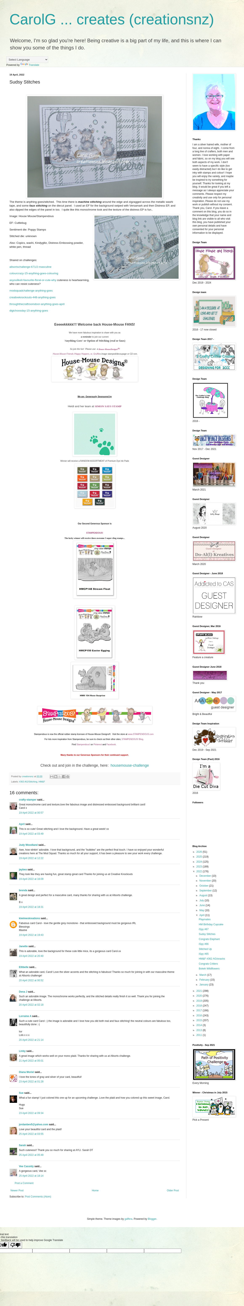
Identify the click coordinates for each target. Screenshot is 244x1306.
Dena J (23, 991)
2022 (199, 871)
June (202, 905)
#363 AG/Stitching (28, 781)
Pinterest (98, 744)
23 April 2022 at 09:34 (31, 1113)
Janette (23, 946)
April (22, 824)
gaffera (128, 1218)
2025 (199, 856)
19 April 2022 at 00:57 (31, 812)
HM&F (41, 781)
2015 (199, 1020)
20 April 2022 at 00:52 (31, 980)
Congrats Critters (208, 963)
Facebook (111, 744)
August (203, 895)
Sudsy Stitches (207, 934)
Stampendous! (83, 744)
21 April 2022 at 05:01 (31, 1060)
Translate (29, 65)
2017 (199, 1010)
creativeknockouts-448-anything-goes (32, 297)
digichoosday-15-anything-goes (28, 310)
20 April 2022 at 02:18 (31, 1004)
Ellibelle (23, 967)
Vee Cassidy (26, 1166)
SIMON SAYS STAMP (108, 406)
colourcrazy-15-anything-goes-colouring (33, 273)
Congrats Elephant (209, 939)
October (204, 885)
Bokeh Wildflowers (209, 968)
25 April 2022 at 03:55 (31, 1133)
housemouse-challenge (130, 765)
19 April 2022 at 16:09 (31, 879)
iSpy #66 (204, 944)
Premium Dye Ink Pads (118, 461)
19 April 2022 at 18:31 (31, 907)
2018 (199, 1005)
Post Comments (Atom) (38, 1196)
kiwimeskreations (29, 918)
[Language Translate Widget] (27, 59)
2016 (199, 1015)
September (205, 890)
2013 (199, 1030)
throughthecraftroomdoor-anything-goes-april (37, 304)
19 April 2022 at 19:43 (31, 934)
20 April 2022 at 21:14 (31, 1039)
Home (95, 1190)
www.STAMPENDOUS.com (141, 734)
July (202, 900)
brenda (23, 890)
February (204, 979)
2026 (199, 851)
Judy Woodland (28, 844)
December (205, 875)
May (202, 910)
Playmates (205, 919)
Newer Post (17, 1190)
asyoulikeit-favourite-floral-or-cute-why (32, 280)
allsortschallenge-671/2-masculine (30, 266)
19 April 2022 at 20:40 (31, 956)
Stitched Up (205, 949)
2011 (199, 1035)
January (204, 984)
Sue (21, 1092)
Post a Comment (24, 1183)
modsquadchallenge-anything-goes (31, 290)
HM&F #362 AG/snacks (212, 958)
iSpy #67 (204, 929)
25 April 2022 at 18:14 (31, 1175)
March (203, 974)
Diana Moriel (26, 1072)
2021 (199, 990)
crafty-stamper (27, 799)
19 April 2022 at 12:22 (31, 858)
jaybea (23, 869)
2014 (199, 1025)
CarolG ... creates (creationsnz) (111, 19)
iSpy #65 (204, 953)
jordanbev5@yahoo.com (33, 1124)
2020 (199, 995)
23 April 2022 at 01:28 (31, 1081)
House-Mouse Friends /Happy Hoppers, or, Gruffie (76, 354)
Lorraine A (25, 1016)
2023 (199, 866)
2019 (199, 1000)
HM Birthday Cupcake (211, 924)
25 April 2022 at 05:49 (31, 1155)
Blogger (152, 1218)
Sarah (22, 1145)
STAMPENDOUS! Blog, (133, 739)
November (205, 880)
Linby (22, 1051)
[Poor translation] (15, 1245)
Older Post (173, 1190)
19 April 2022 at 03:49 (31, 833)
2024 (199, 861)
